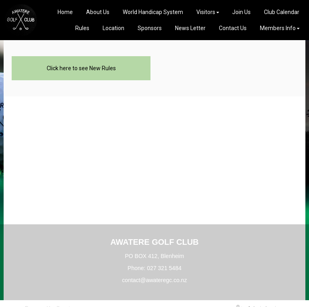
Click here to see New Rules (81, 68)
